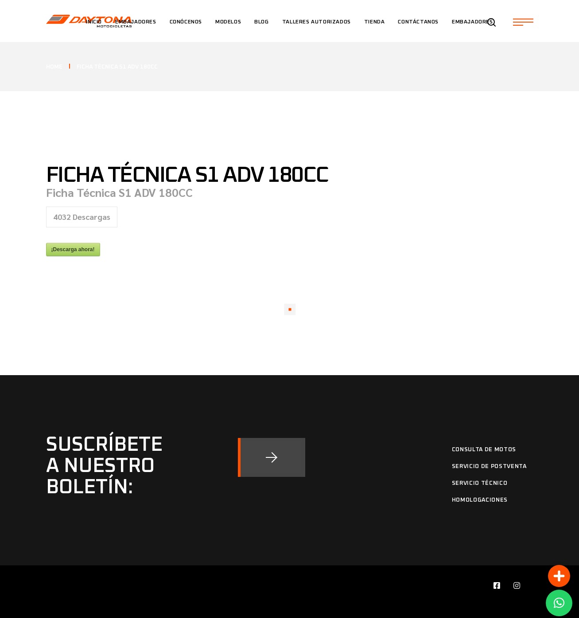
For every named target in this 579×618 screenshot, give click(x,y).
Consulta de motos (484, 450)
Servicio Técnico (479, 483)
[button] (559, 603)
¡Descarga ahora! (73, 249)
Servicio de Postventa (489, 466)
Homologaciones (480, 500)
